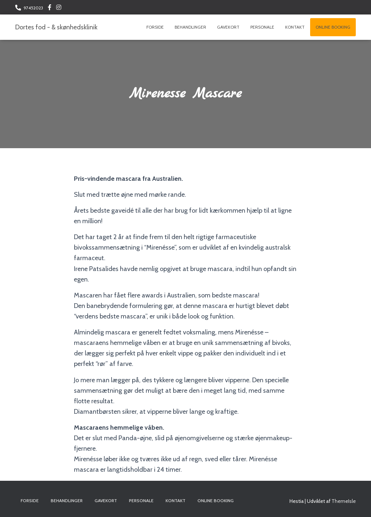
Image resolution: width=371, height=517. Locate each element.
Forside (155, 27)
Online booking (333, 27)
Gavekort (228, 27)
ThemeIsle (344, 501)
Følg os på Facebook (49, 8)
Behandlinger (190, 27)
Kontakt (295, 27)
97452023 (33, 8)
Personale (262, 27)
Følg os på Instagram (58, 8)
